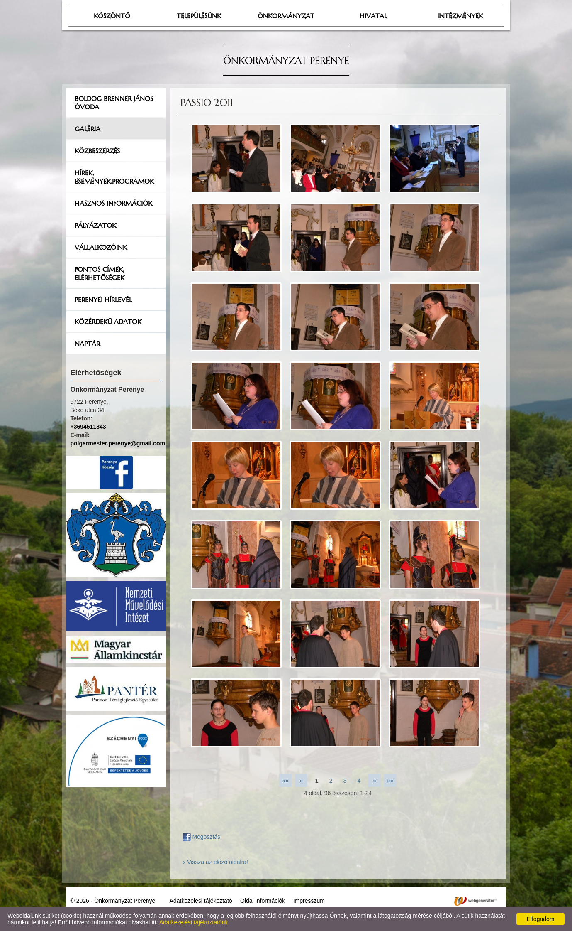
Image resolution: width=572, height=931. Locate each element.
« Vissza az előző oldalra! (215, 862)
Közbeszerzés (97, 151)
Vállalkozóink (101, 247)
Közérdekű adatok (108, 321)
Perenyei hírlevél (103, 299)
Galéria (87, 129)
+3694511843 (88, 426)
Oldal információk (262, 900)
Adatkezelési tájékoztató (201, 900)
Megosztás (202, 836)
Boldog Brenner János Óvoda (114, 102)
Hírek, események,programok (114, 177)
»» (390, 780)
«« (285, 780)
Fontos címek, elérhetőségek (99, 273)
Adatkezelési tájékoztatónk (193, 922)
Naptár (87, 343)
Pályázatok (95, 225)
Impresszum (309, 900)
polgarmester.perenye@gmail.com (118, 443)
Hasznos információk (113, 203)
